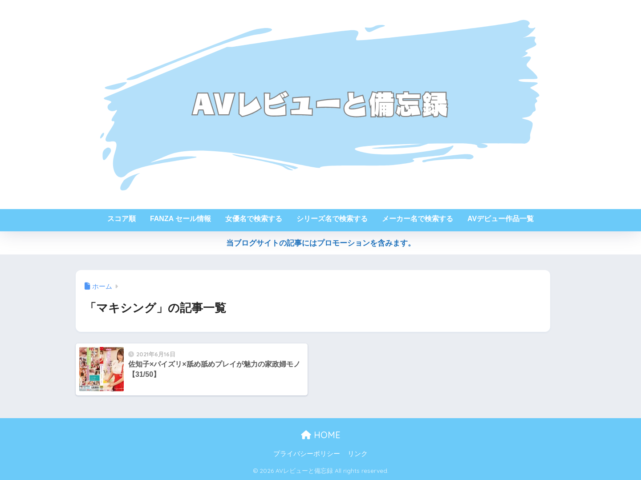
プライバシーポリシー (306, 453)
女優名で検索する (253, 218)
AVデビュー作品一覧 (500, 218)
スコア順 (121, 218)
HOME (321, 434)
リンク (358, 453)
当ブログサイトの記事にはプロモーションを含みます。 (320, 243)
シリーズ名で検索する (332, 218)
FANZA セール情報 (180, 218)
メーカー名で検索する (417, 218)
